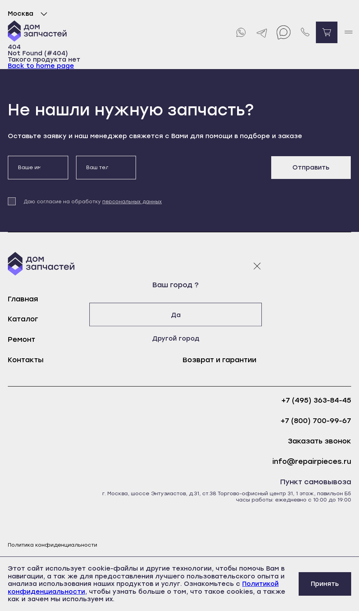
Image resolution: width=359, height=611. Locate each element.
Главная (23, 299)
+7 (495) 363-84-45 (316, 400)
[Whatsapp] (240, 32)
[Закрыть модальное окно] (257, 265)
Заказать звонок (319, 441)
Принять (325, 583)
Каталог (23, 319)
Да (180, 314)
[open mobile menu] (348, 32)
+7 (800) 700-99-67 (316, 421)
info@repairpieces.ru (311, 462)
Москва (29, 13)
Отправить (311, 167)
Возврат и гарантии (219, 360)
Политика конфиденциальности (52, 545)
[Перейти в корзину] (326, 32)
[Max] (283, 32)
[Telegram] (262, 32)
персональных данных (132, 201)
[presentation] (203, 171)
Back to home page (41, 65)
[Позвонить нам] (305, 32)
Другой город (179, 338)
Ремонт (21, 339)
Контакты (26, 360)
